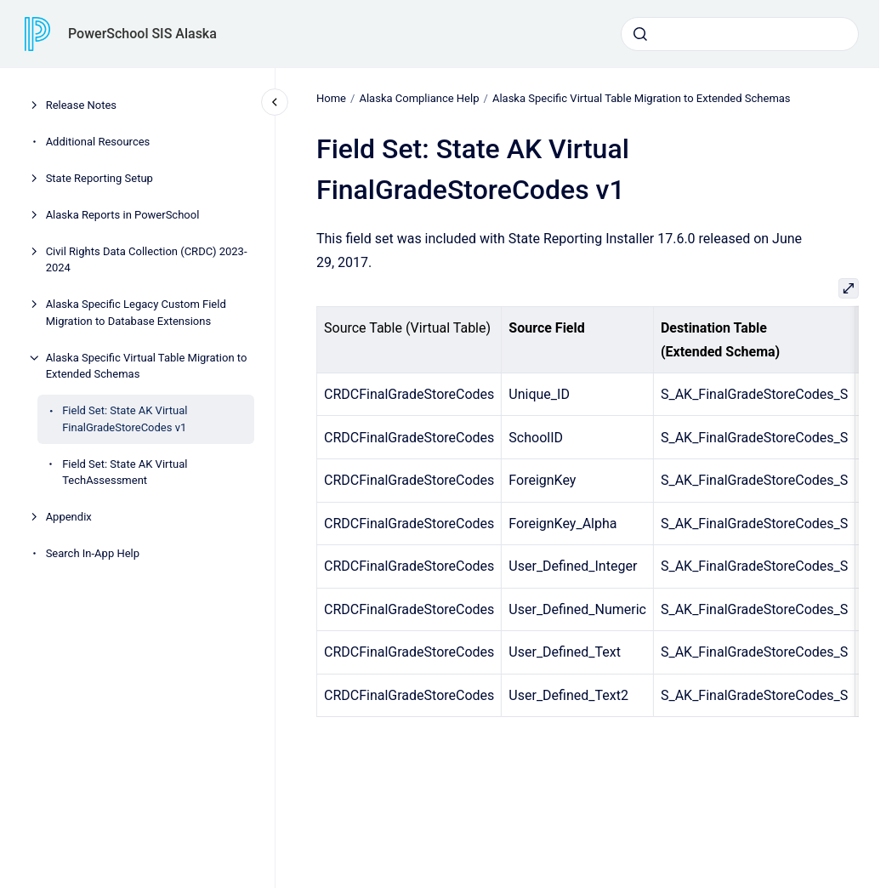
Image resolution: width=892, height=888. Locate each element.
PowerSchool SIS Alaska (142, 34)
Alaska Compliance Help (419, 98)
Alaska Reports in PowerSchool (123, 214)
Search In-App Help (92, 553)
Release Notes (81, 105)
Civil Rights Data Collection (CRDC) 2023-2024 (146, 260)
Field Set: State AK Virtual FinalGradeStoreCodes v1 (124, 419)
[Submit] (640, 34)
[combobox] (740, 34)
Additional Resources (98, 141)
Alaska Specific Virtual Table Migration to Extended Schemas (146, 366)
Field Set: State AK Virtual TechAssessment (124, 472)
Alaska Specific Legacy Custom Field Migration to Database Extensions (136, 312)
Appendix (69, 516)
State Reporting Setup (99, 178)
